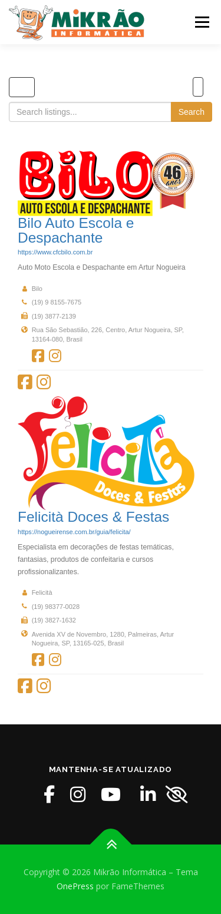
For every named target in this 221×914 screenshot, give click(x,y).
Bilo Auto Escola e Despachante (76, 230)
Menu (201, 22)
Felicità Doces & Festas (93, 517)
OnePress (75, 886)
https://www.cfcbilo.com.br (55, 252)
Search (191, 112)
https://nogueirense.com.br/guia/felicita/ (74, 531)
